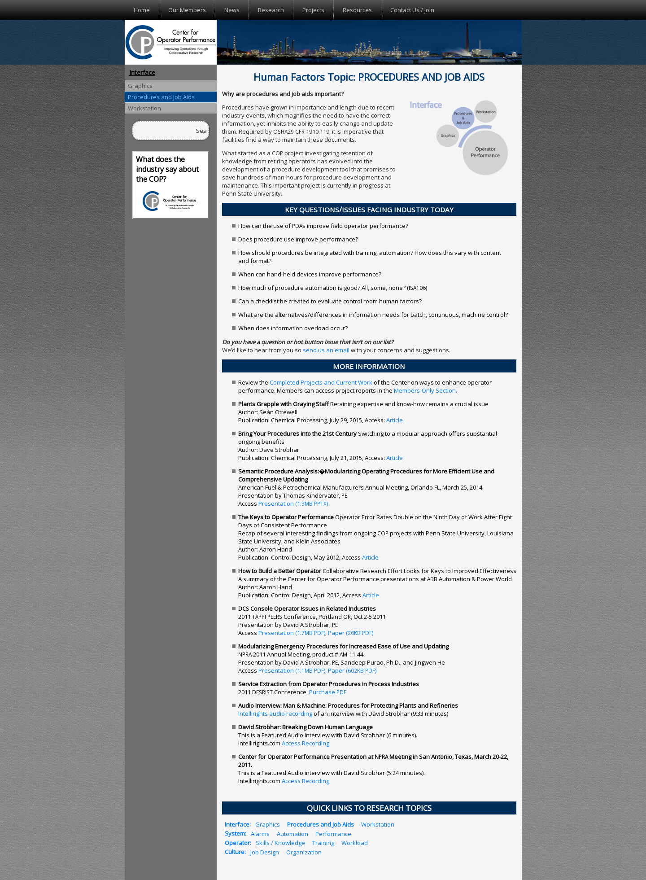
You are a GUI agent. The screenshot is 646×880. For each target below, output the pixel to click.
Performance (333, 833)
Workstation (144, 108)
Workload (354, 843)
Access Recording (305, 743)
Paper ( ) (350, 633)
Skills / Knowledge (280, 843)
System (235, 833)
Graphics (140, 86)
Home (142, 10)
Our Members (187, 10)
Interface (142, 72)
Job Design (264, 852)
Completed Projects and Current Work (321, 382)
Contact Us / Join (412, 10)
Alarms (260, 833)
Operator (237, 843)
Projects (313, 10)
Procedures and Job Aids (161, 97)
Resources (357, 10)
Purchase (327, 692)
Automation (292, 833)
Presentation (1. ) (293, 503)
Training (323, 843)
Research (271, 10)
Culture (234, 852)
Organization (304, 852)
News (232, 10)
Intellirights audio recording (275, 713)
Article (394, 420)
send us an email (326, 350)
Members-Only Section (425, 390)
